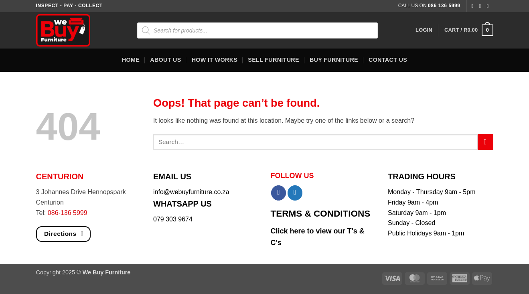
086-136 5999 (67, 212)
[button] (423, 30)
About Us (165, 60)
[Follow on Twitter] (489, 6)
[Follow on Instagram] (481, 6)
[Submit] (485, 142)
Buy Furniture (334, 60)
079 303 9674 (173, 219)
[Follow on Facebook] (473, 6)
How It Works (215, 60)
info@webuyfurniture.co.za (191, 192)
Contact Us (388, 60)
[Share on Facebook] (278, 193)
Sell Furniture (273, 60)
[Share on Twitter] (295, 193)
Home (131, 60)
